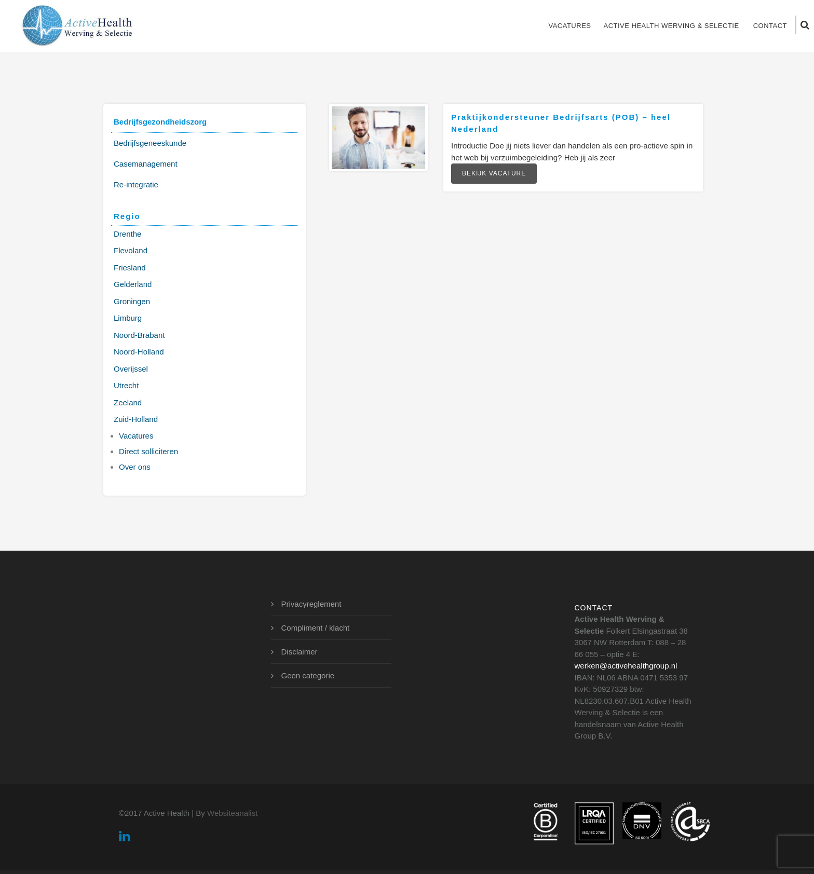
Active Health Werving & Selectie (671, 26)
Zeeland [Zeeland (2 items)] (128, 402)
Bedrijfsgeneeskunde (150, 143)
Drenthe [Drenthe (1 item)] (127, 233)
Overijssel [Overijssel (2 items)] (131, 368)
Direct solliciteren (148, 451)
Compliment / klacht (315, 627)
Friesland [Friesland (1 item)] (130, 267)
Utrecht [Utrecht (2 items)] (126, 385)
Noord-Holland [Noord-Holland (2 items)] (139, 351)
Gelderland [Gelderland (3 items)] (133, 284)
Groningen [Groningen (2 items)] (132, 301)
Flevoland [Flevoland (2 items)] (130, 250)
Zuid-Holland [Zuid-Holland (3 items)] (136, 419)
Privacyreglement (311, 603)
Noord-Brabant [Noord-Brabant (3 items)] (139, 335)
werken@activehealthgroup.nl (626, 665)
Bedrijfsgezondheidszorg (160, 121)
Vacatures (569, 26)
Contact (770, 26)
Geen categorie (308, 675)
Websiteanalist (232, 813)
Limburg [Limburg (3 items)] (128, 317)
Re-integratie (136, 184)
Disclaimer (299, 651)
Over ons (135, 466)
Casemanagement (146, 163)
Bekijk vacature (494, 173)
